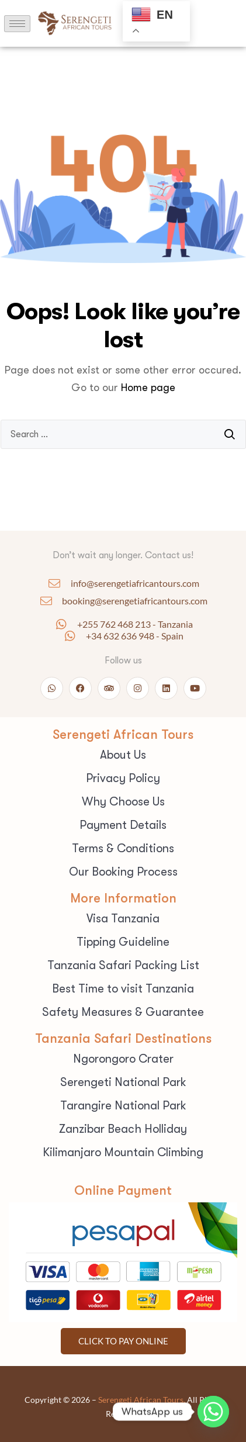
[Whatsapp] (213, 1411)
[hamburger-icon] (17, 23)
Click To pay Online (123, 1341)
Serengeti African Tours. (141, 1400)
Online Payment (123, 1190)
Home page (148, 387)
